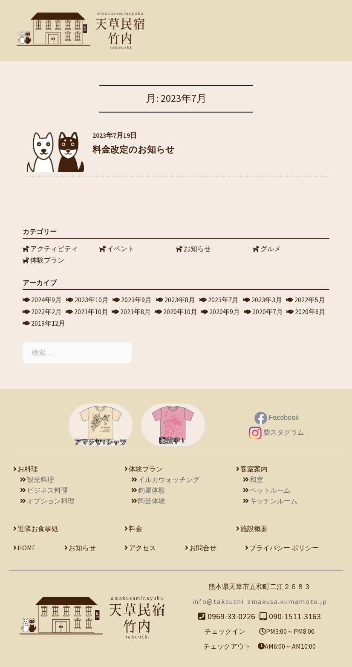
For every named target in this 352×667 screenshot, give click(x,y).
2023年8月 (180, 298)
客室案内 (254, 467)
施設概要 (254, 527)
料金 (135, 527)
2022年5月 (310, 298)
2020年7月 (268, 309)
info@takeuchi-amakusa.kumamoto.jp (259, 599)
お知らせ (197, 247)
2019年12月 (49, 321)
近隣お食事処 (37, 527)
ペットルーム (270, 488)
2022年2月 (47, 309)
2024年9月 (47, 298)
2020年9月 (225, 309)
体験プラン (48, 258)
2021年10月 (92, 309)
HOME (26, 546)
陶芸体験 (151, 499)
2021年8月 (136, 309)
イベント (121, 247)
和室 (256, 478)
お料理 (27, 467)
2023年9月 (136, 298)
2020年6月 (310, 309)
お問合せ (202, 546)
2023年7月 (223, 298)
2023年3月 (267, 298)
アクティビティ (54, 247)
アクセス (142, 546)
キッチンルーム (273, 499)
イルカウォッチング (168, 478)
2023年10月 (92, 298)
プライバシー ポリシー (284, 546)
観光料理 (40, 478)
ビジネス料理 (47, 488)
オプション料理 (51, 499)
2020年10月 (181, 309)
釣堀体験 (151, 488)
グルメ (271, 247)
